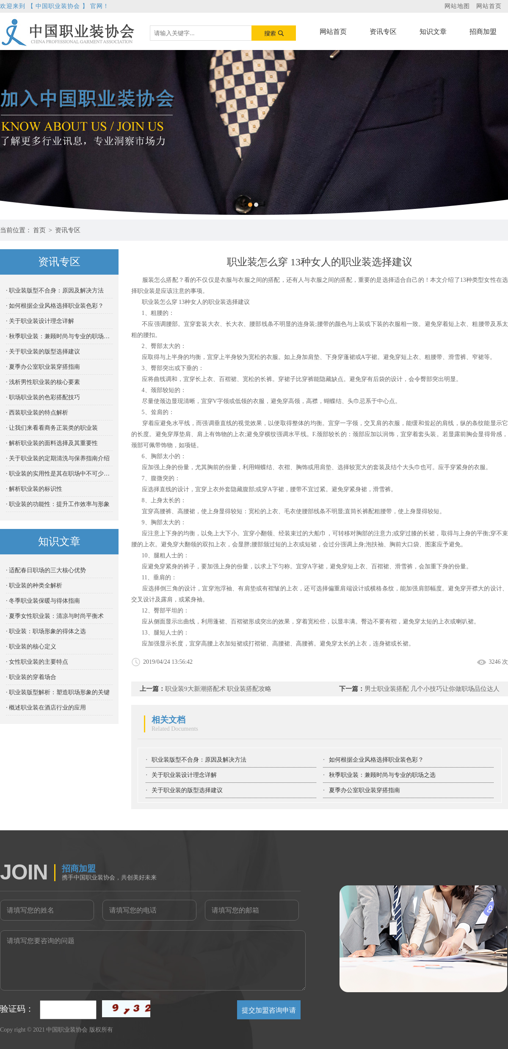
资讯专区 (383, 31)
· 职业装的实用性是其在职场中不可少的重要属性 (59, 473)
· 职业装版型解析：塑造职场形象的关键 (58, 692)
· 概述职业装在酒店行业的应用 (46, 707)
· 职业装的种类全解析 (34, 585)
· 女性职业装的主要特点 (37, 662)
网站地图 (457, 6)
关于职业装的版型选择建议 (187, 790)
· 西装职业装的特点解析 (37, 412)
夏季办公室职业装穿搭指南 (364, 790)
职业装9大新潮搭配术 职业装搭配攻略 (218, 688)
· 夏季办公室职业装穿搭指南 (43, 367)
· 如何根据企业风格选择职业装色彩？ (55, 306)
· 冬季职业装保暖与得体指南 (43, 601)
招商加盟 (483, 31)
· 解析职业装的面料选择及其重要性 (52, 443)
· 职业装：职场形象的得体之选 (46, 631)
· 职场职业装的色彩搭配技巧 (43, 397)
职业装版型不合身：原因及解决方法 (199, 760)
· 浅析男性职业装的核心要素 (43, 382)
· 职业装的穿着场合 (31, 677)
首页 (39, 230)
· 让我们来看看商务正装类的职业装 (52, 428)
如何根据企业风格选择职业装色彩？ (376, 760)
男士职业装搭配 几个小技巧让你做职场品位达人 (432, 688)
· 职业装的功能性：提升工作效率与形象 (58, 504)
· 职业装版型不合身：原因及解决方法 (55, 290)
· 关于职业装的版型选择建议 (43, 351)
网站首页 (489, 6)
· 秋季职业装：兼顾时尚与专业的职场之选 (59, 336)
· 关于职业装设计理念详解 (40, 321)
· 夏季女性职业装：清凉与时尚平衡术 (55, 616)
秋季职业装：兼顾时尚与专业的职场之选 (382, 775)
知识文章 (433, 31)
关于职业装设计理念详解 (184, 775)
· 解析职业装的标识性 (34, 489)
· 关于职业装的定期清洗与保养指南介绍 (58, 458)
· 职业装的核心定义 (31, 646)
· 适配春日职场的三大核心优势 (46, 570)
